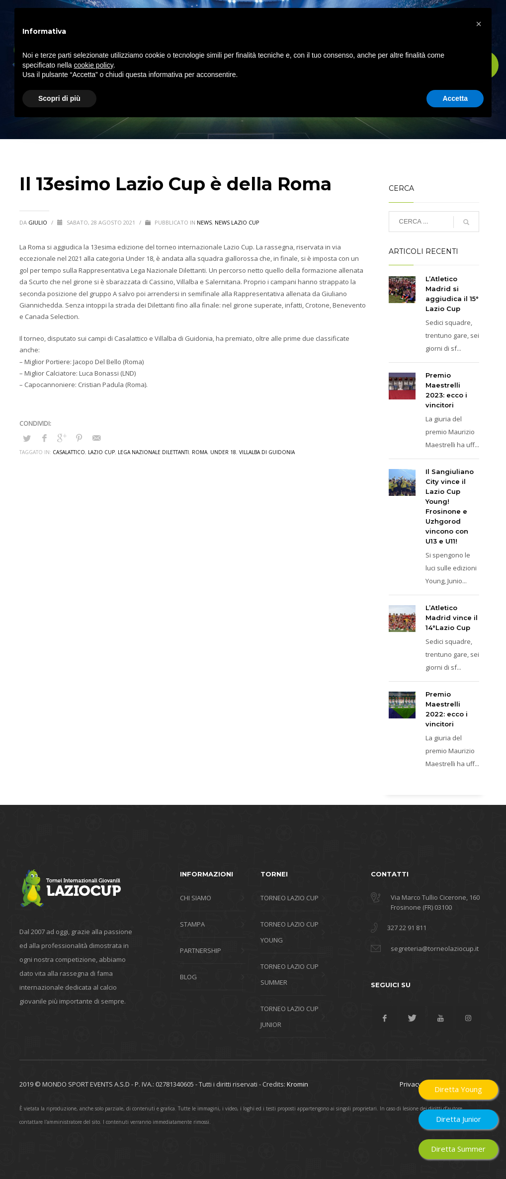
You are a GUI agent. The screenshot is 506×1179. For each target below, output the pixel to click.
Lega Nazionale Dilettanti (153, 452)
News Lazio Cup (237, 222)
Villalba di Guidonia (267, 452)
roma (199, 452)
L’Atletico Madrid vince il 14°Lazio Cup (451, 617)
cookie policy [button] (93, 1118)
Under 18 (223, 452)
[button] (479, 1078)
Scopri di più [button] (59, 1152)
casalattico (69, 452)
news (204, 222)
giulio (38, 222)
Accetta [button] (455, 1152)
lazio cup (101, 452)
